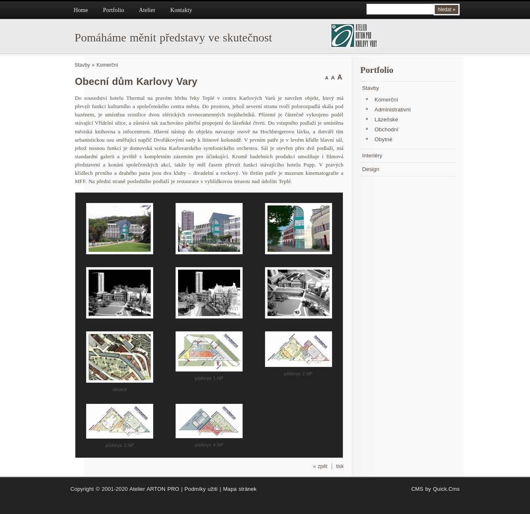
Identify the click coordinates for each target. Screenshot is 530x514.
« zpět (320, 466)
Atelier (147, 10)
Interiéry (372, 155)
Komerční (386, 100)
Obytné (384, 139)
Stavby (370, 88)
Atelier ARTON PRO (154, 489)
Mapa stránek (240, 489)
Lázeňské (386, 119)
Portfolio (113, 10)
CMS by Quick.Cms (435, 489)
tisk (340, 466)
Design (371, 169)
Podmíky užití (201, 489)
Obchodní (387, 129)
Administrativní (393, 109)
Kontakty (181, 10)
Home (81, 10)
